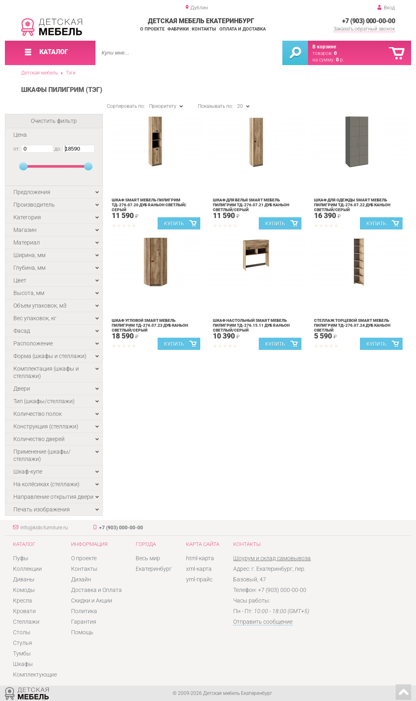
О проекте (152, 29)
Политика (84, 611)
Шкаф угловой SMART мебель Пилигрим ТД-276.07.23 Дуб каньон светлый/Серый (150, 325)
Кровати (24, 611)
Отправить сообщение (262, 621)
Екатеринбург (154, 569)
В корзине (324, 47)
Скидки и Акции (91, 600)
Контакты (204, 29)
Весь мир (148, 558)
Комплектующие (35, 674)
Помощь (82, 632)
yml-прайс (199, 579)
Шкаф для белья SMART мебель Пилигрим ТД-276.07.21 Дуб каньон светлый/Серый (251, 205)
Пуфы (20, 558)
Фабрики (178, 29)
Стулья (22, 643)
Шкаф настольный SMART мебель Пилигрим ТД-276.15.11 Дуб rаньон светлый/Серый (251, 325)
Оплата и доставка (242, 29)
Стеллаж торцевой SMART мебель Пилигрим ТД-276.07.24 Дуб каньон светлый (352, 325)
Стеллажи (26, 621)
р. (340, 60)
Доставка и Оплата (96, 590)
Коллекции (27, 569)
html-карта (200, 558)
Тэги (71, 73)
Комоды (24, 590)
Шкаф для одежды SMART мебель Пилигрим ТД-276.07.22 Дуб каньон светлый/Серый (352, 205)
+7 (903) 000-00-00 (368, 21)
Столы (21, 632)
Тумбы (22, 653)
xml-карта (199, 569)
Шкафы (23, 664)
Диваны (24, 579)
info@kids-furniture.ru (44, 528)
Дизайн (81, 579)
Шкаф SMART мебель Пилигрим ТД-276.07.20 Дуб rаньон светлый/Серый (149, 205)
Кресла (22, 600)
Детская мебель (39, 73)
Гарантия (83, 621)
